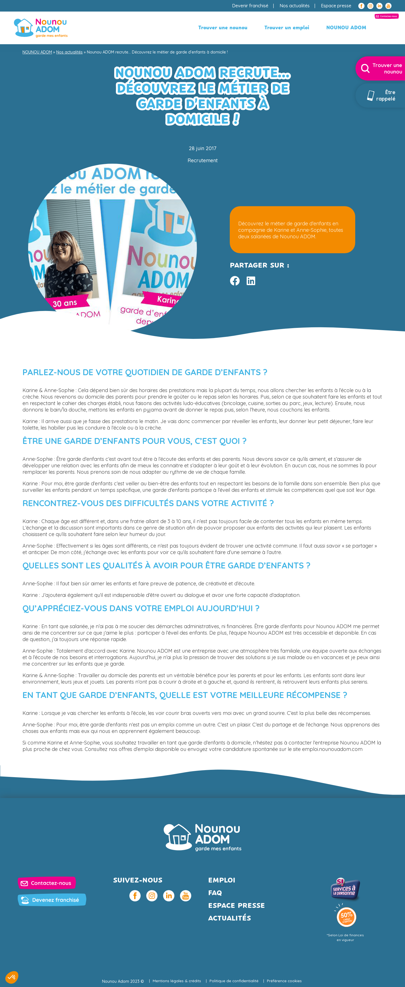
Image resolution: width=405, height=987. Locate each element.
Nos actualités (295, 5)
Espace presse (336, 5)
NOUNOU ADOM (298, 28)
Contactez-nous (355, 28)
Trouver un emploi (238, 28)
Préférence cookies (285, 981)
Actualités (229, 918)
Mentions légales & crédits (176, 981)
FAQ (215, 893)
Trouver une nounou (174, 28)
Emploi (221, 880)
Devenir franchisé (250, 5)
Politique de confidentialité (234, 981)
